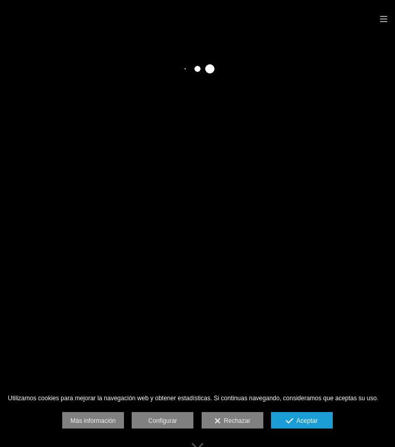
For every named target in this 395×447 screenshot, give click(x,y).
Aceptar (301, 421)
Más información (93, 420)
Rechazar (232, 421)
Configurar (162, 420)
